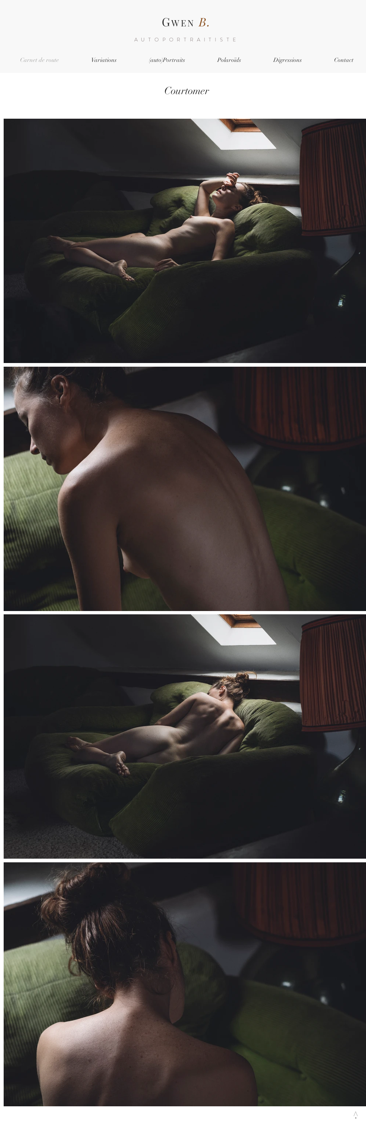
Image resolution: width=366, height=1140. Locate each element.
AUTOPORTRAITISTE (186, 39)
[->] (355, 1115)
